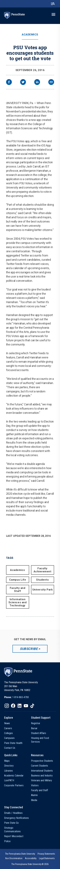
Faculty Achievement (43, 570)
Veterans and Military (41, 780)
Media (34, 800)
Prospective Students (42, 760)
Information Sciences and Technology (17, 602)
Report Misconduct (13, 836)
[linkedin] (37, 82)
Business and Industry (42, 775)
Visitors (35, 785)
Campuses (9, 738)
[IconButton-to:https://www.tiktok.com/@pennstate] (32, 705)
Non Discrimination (13, 858)
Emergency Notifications (16, 817)
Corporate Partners (14, 785)
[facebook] (9, 82)
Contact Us (9, 747)
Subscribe (29, 649)
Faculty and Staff (17, 589)
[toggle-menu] (53, 14)
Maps (7, 760)
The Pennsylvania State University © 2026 (30, 864)
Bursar (34, 728)
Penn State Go (11, 822)
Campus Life (17, 579)
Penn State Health (13, 743)
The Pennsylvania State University (20, 853)
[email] (51, 82)
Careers (8, 728)
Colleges (8, 733)
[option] (16, 697)
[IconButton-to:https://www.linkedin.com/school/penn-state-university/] (19, 705)
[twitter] (23, 82)
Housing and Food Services (40, 739)
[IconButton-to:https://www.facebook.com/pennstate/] (13, 705)
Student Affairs (38, 733)
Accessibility (30, 858)
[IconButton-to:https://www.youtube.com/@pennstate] (25, 705)
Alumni (34, 795)
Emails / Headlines (13, 812)
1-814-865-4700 (20, 697)
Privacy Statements (46, 853)
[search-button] (53, 4)
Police (7, 841)
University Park (42, 589)
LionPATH (9, 780)
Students (42, 579)
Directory (9, 765)
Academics (30, 34)
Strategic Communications (12, 829)
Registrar (35, 723)
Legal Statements (47, 858)
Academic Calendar (14, 775)
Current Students (39, 765)
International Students (42, 770)
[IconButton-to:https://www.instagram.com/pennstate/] (6, 705)
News (7, 723)
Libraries (8, 770)
